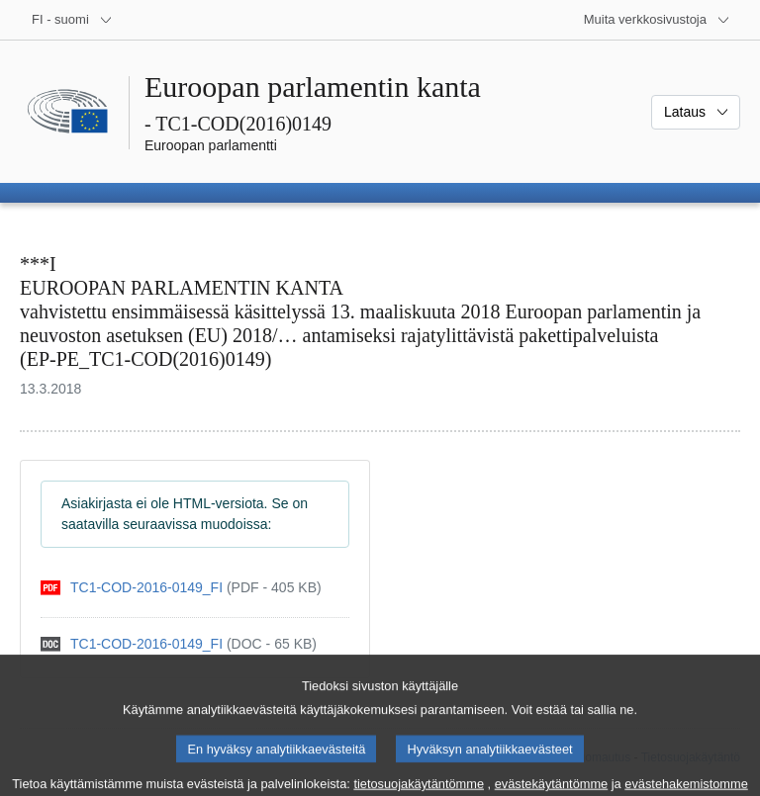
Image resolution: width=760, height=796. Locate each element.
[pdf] (181, 587)
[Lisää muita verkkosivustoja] (657, 20)
